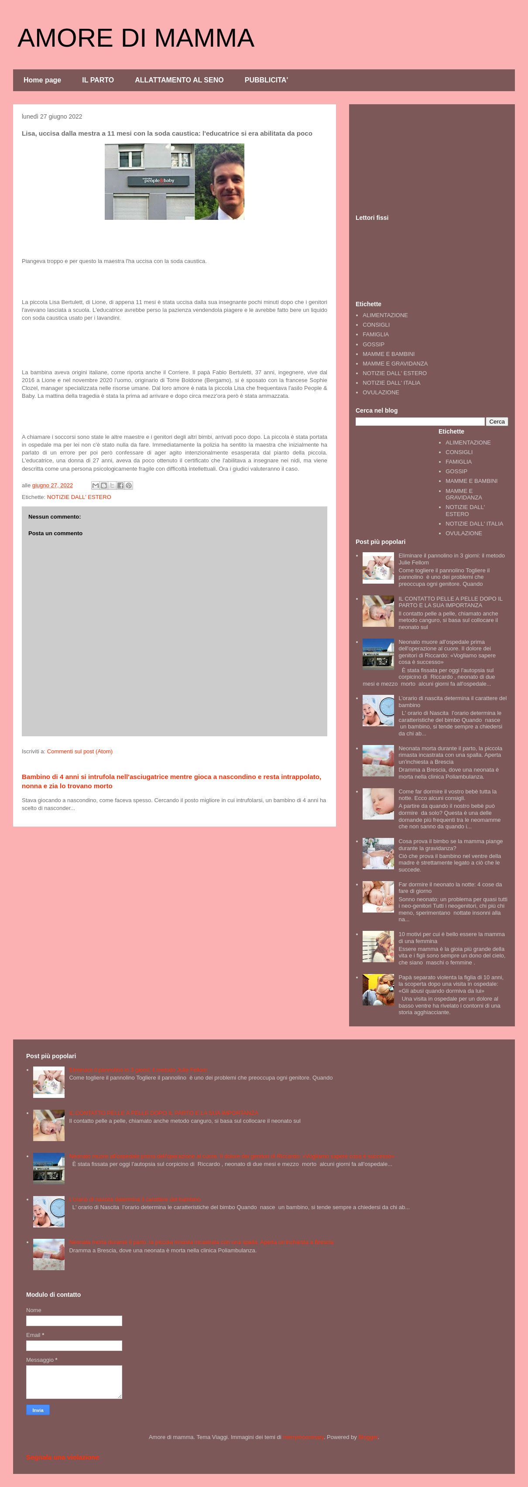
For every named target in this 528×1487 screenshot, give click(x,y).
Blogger (367, 1437)
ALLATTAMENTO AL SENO (179, 80)
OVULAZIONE (381, 392)
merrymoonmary (303, 1437)
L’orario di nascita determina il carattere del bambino (134, 1199)
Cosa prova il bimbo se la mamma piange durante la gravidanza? (450, 844)
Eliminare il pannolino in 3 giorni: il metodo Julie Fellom (138, 1070)
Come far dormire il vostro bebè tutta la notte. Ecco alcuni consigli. (447, 795)
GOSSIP (373, 344)
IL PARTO (98, 80)
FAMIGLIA (376, 334)
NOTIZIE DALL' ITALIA (391, 382)
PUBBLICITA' (266, 80)
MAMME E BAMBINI (389, 354)
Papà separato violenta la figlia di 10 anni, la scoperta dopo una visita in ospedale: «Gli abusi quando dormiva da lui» (451, 984)
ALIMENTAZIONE (385, 315)
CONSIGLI (376, 324)
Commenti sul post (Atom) (80, 751)
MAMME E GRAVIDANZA (395, 363)
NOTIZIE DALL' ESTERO (79, 497)
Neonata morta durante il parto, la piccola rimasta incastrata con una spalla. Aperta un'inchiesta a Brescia (450, 755)
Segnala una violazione (62, 1457)
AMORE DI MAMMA (135, 37)
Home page (42, 80)
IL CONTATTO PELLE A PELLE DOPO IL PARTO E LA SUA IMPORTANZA (450, 602)
